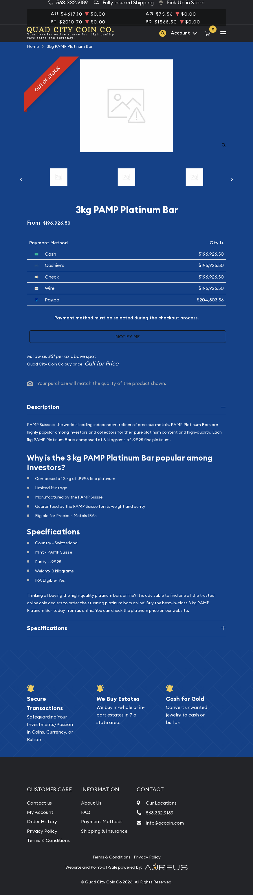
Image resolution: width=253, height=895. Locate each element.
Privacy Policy (42, 831)
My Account (40, 812)
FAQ (85, 812)
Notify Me (128, 337)
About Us (91, 803)
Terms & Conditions (48, 840)
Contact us (39, 803)
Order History (42, 821)
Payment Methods (101, 821)
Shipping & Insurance (104, 831)
